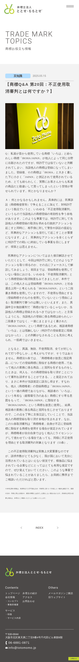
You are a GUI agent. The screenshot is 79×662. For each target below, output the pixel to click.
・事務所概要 (12, 604)
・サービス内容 (13, 618)
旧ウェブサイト (57, 597)
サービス (10, 610)
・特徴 (8, 614)
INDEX (39, 527)
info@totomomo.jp (22, 647)
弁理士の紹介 (30, 593)
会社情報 (10, 597)
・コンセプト (12, 601)
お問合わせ (64, 652)
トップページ (12, 593)
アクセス (27, 597)
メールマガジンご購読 (60, 593)
